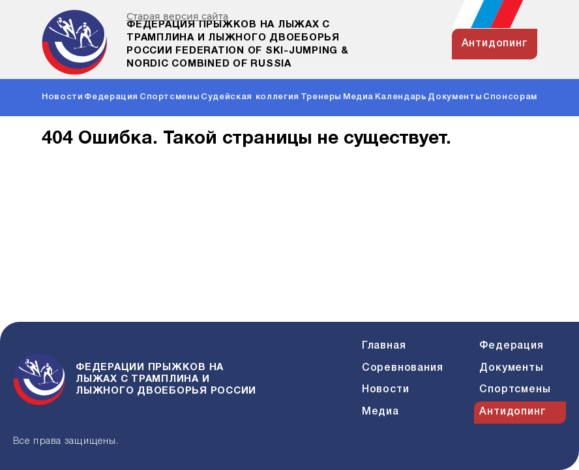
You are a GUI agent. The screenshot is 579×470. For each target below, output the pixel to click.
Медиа (358, 97)
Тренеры (321, 97)
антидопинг (495, 43)
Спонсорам (510, 97)
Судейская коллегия (250, 97)
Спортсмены (170, 97)
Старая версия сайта (177, 16)
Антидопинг (512, 411)
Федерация (111, 97)
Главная (384, 346)
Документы (455, 97)
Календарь (401, 97)
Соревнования (402, 368)
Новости (62, 97)
